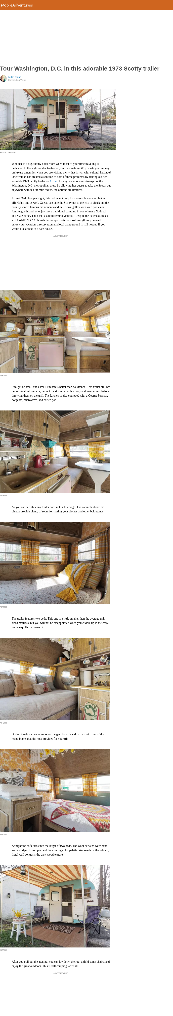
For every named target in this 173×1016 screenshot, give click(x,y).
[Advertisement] (86, 37)
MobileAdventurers (17, 5)
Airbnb (54, 181)
